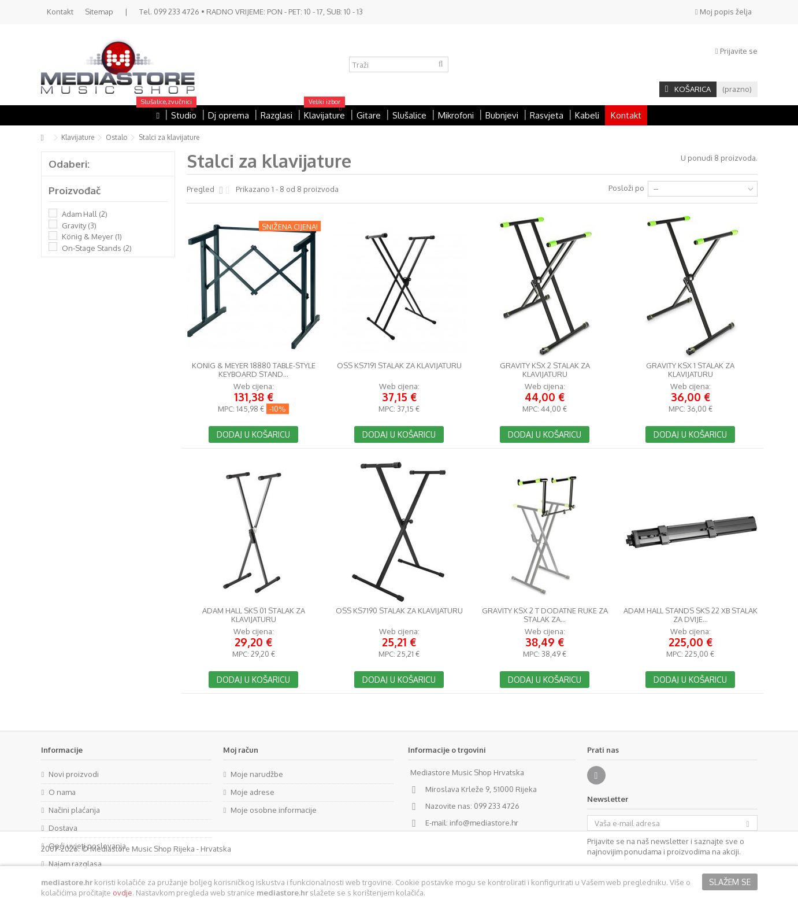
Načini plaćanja (74, 810)
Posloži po (626, 188)
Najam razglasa (75, 863)
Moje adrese (252, 792)
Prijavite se (736, 50)
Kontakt (60, 11)
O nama (62, 792)
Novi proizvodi (74, 774)
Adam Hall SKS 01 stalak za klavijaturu (253, 615)
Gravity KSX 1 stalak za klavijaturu (690, 370)
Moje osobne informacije (274, 810)
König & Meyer (92, 236)
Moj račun (240, 749)
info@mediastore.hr (484, 822)
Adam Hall (84, 214)
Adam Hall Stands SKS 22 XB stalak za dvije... (690, 615)
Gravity (79, 225)
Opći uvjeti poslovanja (87, 845)
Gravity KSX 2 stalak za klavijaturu (545, 370)
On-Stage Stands (97, 248)
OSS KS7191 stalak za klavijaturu (399, 365)
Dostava (63, 827)
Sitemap (99, 11)
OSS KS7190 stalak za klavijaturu (399, 610)
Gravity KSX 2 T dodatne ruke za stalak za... (545, 615)
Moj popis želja (723, 11)
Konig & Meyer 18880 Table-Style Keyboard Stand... (254, 370)
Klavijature (77, 137)
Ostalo (116, 137)
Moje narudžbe (257, 774)
